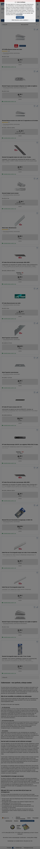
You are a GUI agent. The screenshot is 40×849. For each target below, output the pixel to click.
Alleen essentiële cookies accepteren (20, 20)
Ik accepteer (20, 17)
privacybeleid (19, 14)
